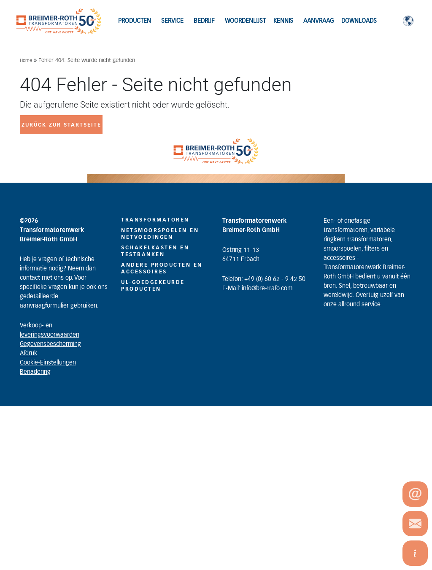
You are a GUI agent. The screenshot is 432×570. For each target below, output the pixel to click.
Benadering (35, 372)
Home (26, 60)
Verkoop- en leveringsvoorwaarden (49, 330)
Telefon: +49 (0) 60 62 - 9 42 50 (263, 279)
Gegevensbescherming (50, 344)
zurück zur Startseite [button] (61, 124)
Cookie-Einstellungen (48, 363)
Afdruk (28, 354)
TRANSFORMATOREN (155, 219)
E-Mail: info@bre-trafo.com (257, 289)
